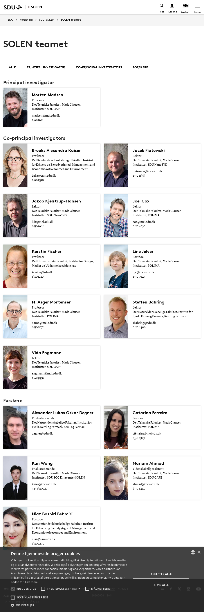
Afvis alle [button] (161, 585)
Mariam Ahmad (148, 463)
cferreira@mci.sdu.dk (147, 433)
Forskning (26, 19)
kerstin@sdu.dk (42, 272)
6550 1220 (37, 276)
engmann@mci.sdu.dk (47, 373)
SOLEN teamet (71, 19)
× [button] (199, 552)
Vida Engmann (46, 352)
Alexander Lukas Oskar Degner (63, 412)
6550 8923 (139, 438)
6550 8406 (139, 327)
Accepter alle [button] (161, 574)
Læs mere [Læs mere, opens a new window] (31, 582)
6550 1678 (139, 175)
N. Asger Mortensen (52, 302)
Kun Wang (42, 463)
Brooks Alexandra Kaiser (56, 150)
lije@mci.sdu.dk (143, 272)
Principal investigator (46, 67)
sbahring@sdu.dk (144, 323)
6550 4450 (38, 543)
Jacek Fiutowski (149, 150)
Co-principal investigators (99, 67)
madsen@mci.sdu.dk (46, 115)
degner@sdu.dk (42, 433)
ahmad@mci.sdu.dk (146, 484)
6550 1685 (37, 226)
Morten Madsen (47, 94)
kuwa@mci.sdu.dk (44, 484)
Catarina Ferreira (150, 412)
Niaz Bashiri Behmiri (52, 513)
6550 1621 (37, 120)
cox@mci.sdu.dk (144, 222)
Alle (12, 67)
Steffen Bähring (148, 302)
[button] (13, 588)
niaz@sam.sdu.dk (43, 539)
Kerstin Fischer (46, 251)
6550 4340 (139, 488)
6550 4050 (139, 226)
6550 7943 (139, 276)
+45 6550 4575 (40, 488)
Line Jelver (143, 251)
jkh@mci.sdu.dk (42, 222)
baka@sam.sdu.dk (44, 175)
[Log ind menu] (172, 7)
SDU (10, 19)
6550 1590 (38, 180)
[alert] (102, 579)
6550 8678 (38, 327)
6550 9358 (38, 378)
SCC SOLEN (46, 19)
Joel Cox (141, 201)
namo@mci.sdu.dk (44, 323)
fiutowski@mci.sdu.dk (147, 171)
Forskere (140, 67)
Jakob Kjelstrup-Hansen (56, 201)
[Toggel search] (162, 7)
